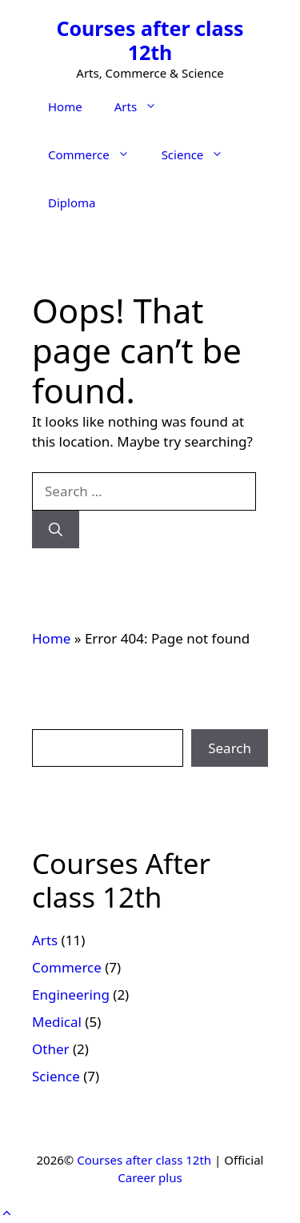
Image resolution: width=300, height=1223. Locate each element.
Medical (57, 1021)
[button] (7, 1213)
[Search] (55, 530)
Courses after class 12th (149, 40)
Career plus (150, 1177)
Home (65, 106)
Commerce (97, 154)
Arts (143, 106)
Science (201, 154)
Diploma (71, 202)
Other (51, 1049)
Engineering (71, 994)
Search (229, 748)
